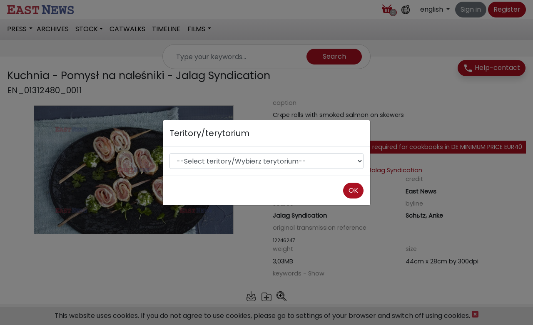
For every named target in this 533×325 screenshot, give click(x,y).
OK (353, 190)
